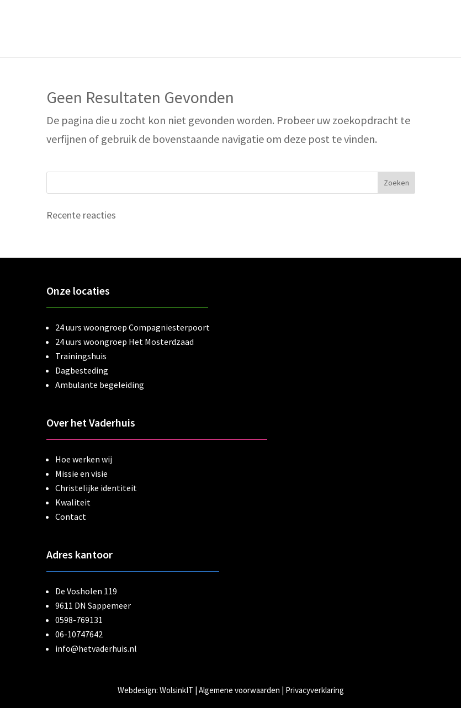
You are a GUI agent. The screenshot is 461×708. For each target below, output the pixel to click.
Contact (70, 516)
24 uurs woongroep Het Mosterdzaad (124, 341)
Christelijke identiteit (96, 487)
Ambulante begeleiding (99, 384)
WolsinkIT (176, 690)
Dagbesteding (81, 370)
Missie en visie (81, 473)
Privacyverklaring (314, 690)
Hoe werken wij (83, 459)
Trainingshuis (81, 355)
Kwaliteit (73, 502)
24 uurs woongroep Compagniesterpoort (132, 327)
